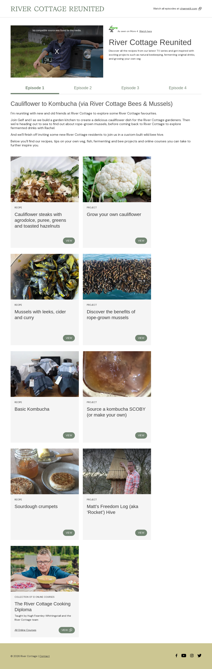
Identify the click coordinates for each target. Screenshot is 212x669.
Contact (44, 656)
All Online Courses (25, 630)
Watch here (145, 31)
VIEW (69, 240)
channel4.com (188, 8)
